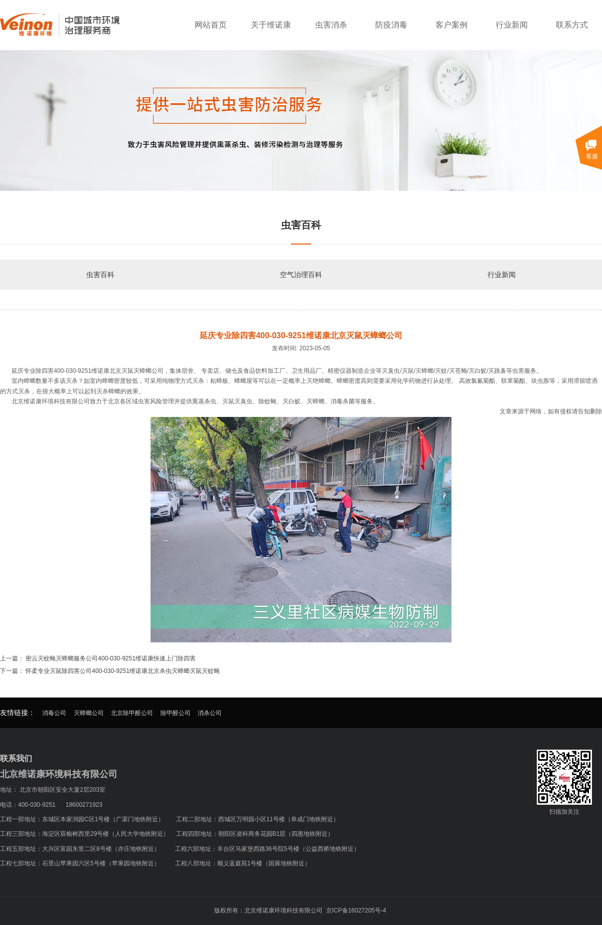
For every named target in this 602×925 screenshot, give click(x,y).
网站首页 (211, 25)
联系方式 (572, 25)
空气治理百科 (301, 275)
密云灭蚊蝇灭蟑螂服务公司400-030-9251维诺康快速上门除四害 (111, 658)
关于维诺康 (271, 25)
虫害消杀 (331, 25)
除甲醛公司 (176, 713)
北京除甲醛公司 (132, 713)
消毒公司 (54, 713)
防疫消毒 (391, 25)
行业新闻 (512, 25)
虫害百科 (100, 275)
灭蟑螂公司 (89, 713)
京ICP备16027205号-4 (356, 910)
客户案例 (451, 25)
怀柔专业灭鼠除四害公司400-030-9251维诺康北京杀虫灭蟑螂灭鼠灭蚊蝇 (123, 670)
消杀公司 (210, 713)
